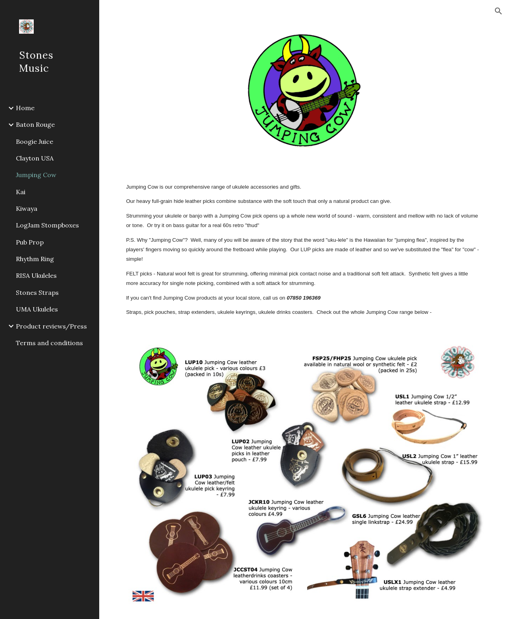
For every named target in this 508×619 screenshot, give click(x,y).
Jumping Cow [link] (36, 175)
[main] (304, 250)
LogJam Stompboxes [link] (47, 225)
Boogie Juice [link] (34, 141)
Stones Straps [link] (37, 292)
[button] (498, 11)
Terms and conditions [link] (49, 343)
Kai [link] (20, 192)
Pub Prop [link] (30, 242)
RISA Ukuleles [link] (36, 275)
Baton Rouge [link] (35, 124)
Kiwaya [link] (26, 208)
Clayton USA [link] (35, 158)
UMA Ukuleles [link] (37, 309)
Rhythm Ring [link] (35, 259)
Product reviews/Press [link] (51, 326)
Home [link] (25, 108)
